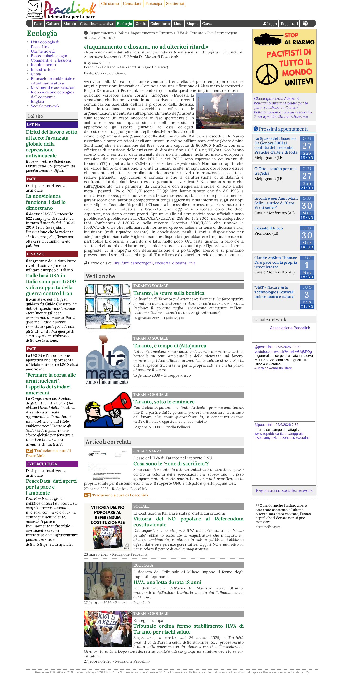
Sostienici (175, 3)
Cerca (207, 23)
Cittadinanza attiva (96, 23)
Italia (122, 32)
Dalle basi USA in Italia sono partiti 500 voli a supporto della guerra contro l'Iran (51, 284)
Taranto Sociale (150, 285)
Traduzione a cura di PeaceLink (120, 495)
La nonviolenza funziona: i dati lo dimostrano (46, 202)
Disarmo (35, 254)
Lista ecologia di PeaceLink (45, 44)
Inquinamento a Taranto (152, 32)
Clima (36, 74)
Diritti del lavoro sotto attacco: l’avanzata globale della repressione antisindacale (51, 144)
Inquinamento (43, 64)
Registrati (289, 23)
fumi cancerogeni (137, 263)
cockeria (162, 263)
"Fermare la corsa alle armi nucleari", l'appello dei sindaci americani (51, 384)
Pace (38, 23)
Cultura (53, 23)
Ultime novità (43, 51)
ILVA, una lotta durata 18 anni (167, 582)
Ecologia (124, 23)
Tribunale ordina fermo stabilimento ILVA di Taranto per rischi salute (188, 629)
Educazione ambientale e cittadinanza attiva (53, 80)
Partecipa (153, 3)
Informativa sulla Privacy (186, 672)
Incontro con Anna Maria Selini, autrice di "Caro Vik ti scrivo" (276, 203)
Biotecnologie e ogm (49, 55)
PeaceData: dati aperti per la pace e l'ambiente (51, 487)
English (37, 101)
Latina (33, 124)
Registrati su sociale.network (284, 490)
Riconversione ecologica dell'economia (52, 94)
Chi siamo (110, 3)
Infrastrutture (43, 69)
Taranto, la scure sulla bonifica (169, 293)
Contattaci (132, 3)
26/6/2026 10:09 (288, 347)
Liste (178, 23)
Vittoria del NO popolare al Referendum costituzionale (188, 521)
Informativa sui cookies (221, 672)
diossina (179, 263)
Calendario (160, 23)
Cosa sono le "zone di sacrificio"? (171, 463)
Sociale (141, 506)
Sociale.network (45, 105)
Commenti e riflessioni (51, 60)
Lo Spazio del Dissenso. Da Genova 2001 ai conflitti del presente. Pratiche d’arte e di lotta (275, 145)
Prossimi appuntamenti (283, 129)
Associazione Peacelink (290, 328)
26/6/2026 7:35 (287, 425)
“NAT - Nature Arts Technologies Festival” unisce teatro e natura (274, 292)
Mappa (192, 23)
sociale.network (270, 319)
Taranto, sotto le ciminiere (164, 401)
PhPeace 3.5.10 (156, 672)
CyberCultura (42, 463)
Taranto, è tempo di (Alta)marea (169, 345)
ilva (117, 263)
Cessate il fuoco (268, 228)
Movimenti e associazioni (53, 87)
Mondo (70, 23)
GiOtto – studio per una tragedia (275, 170)
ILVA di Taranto (189, 32)
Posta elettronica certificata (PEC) (286, 672)
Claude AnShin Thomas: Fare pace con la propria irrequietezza (275, 262)
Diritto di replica (249, 672)
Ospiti (141, 23)
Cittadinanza (147, 451)
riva (192, 263)
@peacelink (264, 347)
